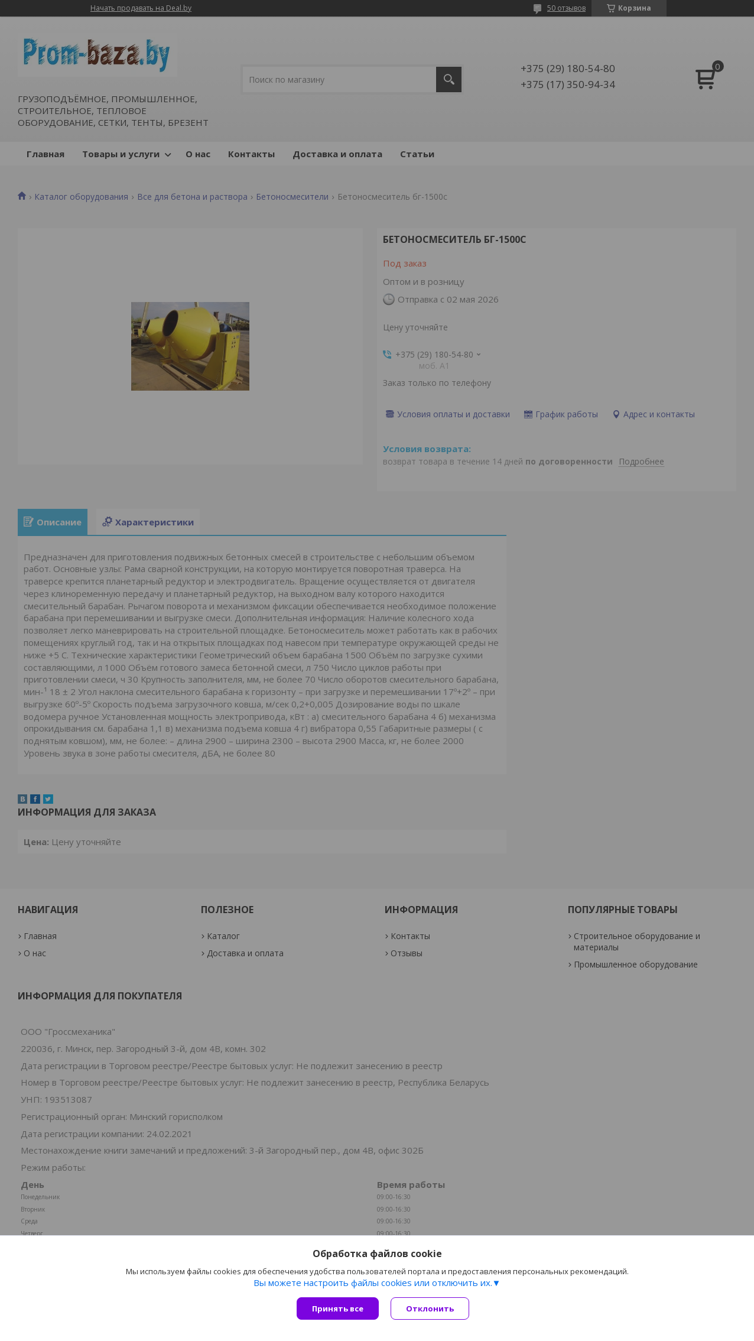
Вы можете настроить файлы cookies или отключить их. (373, 1282)
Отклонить (430, 1308)
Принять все (337, 1308)
